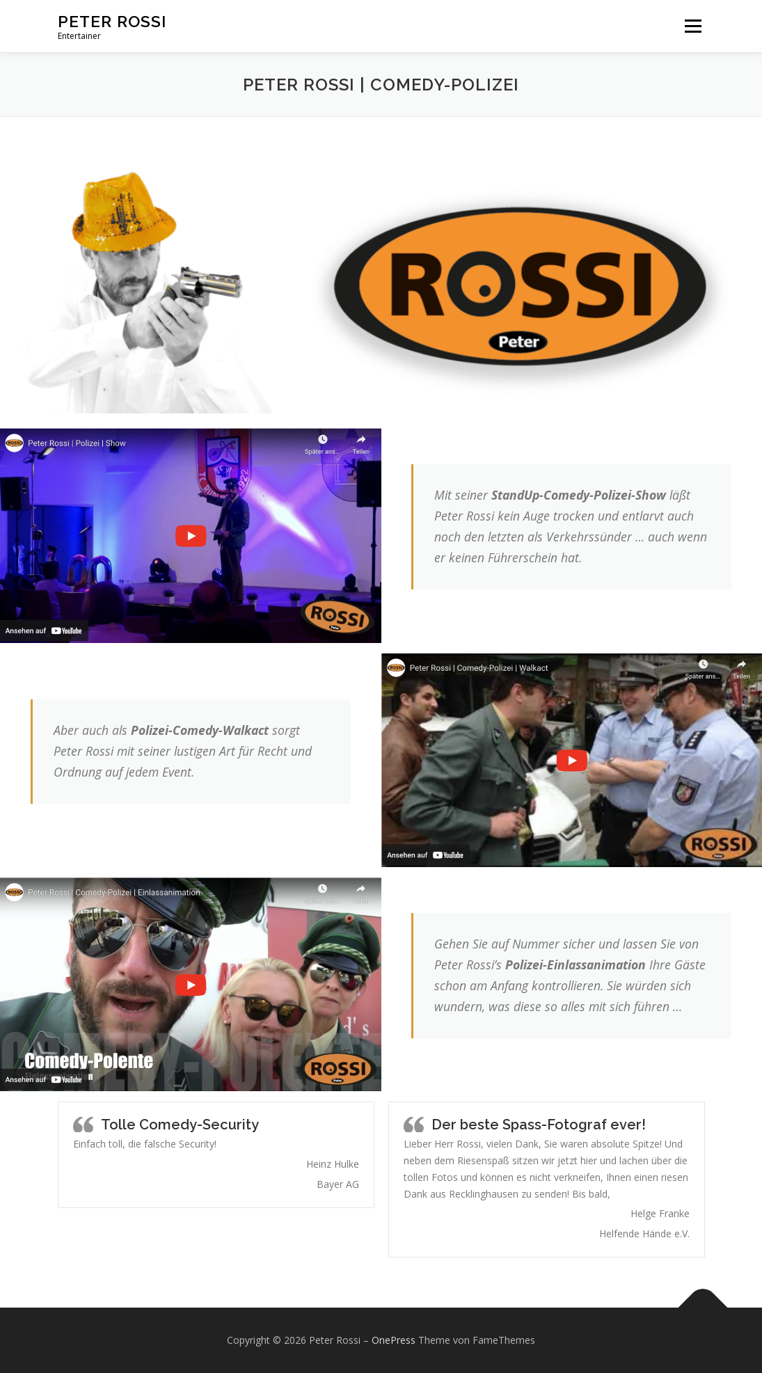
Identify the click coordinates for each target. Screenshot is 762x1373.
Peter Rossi (112, 21)
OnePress (393, 1340)
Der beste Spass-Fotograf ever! (538, 1124)
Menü (693, 26)
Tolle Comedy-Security (180, 1124)
